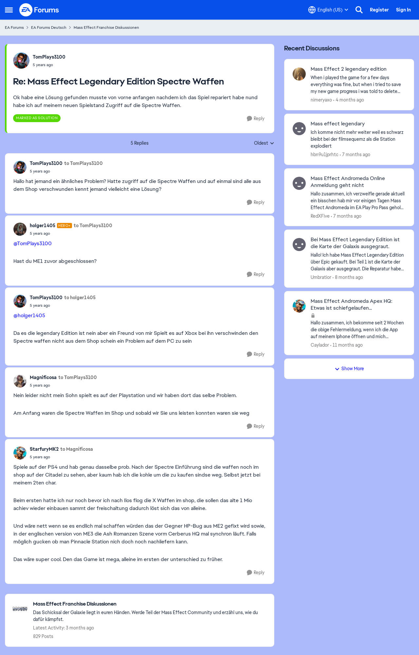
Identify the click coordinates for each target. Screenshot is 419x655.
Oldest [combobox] (264, 143)
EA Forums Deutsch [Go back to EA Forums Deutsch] (48, 27)
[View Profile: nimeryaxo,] (299, 74)
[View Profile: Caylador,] (299, 306)
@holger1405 (29, 315)
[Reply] (256, 118)
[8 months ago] (348, 277)
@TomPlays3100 (32, 243)
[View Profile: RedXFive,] (299, 183)
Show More (349, 369)
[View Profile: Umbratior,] (299, 244)
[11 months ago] (346, 344)
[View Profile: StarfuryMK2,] (20, 453)
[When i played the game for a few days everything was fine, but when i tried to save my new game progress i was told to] (358, 84)
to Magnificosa (76, 449)
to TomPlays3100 (83, 163)
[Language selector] (328, 9)
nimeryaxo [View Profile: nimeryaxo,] (321, 100)
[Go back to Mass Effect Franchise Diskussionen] (150, 604)
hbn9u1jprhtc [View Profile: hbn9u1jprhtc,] (324, 154)
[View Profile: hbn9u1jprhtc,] (299, 128)
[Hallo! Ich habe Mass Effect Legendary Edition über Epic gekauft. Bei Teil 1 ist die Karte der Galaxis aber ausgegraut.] (358, 262)
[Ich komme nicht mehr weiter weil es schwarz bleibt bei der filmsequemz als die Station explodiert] (358, 139)
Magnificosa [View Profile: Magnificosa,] (43, 377)
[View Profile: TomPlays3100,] (21, 60)
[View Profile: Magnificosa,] (20, 381)
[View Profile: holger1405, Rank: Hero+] (20, 229)
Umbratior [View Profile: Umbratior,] (321, 277)
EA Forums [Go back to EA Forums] (14, 27)
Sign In (403, 10)
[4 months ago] (348, 100)
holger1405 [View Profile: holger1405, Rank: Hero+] (42, 225)
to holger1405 (80, 297)
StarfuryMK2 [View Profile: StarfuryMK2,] (44, 449)
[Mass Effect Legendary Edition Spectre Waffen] (49, 65)
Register (379, 10)
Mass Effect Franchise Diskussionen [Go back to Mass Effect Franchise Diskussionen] (106, 27)
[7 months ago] (355, 154)
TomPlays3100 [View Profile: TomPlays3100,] (49, 57)
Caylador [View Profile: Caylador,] (320, 345)
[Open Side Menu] (9, 10)
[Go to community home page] (39, 9)
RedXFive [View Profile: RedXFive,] (320, 216)
